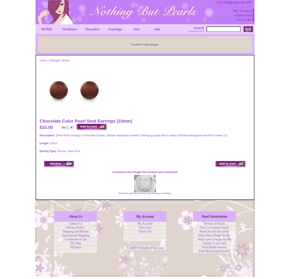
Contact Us (76, 223)
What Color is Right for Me (214, 239)
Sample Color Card (214, 243)
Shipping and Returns (75, 231)
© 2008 (132, 248)
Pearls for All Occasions (214, 231)
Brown (66, 60)
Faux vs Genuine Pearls (214, 227)
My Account (145, 223)
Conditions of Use (75, 239)
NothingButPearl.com (150, 248)
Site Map (75, 243)
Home (43, 60)
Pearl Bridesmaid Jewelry (214, 251)
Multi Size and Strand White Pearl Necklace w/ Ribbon (145, 193)
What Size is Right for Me (214, 235)
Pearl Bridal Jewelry (214, 247)
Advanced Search (196, 31)
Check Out (145, 231)
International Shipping (76, 235)
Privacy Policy (76, 227)
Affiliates (75, 247)
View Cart (145, 227)
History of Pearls (214, 223)
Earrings (55, 60)
